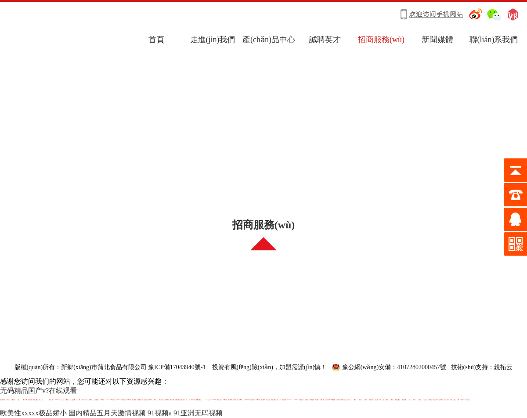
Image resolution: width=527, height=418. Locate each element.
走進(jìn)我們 (212, 39)
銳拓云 (503, 367)
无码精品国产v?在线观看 (38, 390)
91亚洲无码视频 (198, 413)
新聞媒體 (437, 39)
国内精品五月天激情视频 (107, 413)
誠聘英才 (325, 39)
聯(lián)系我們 (493, 39)
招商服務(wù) (381, 39)
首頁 (156, 39)
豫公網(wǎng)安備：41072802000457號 (394, 367)
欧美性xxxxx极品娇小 (33, 413)
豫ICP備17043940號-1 (177, 367)
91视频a (160, 413)
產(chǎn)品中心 (268, 39)
